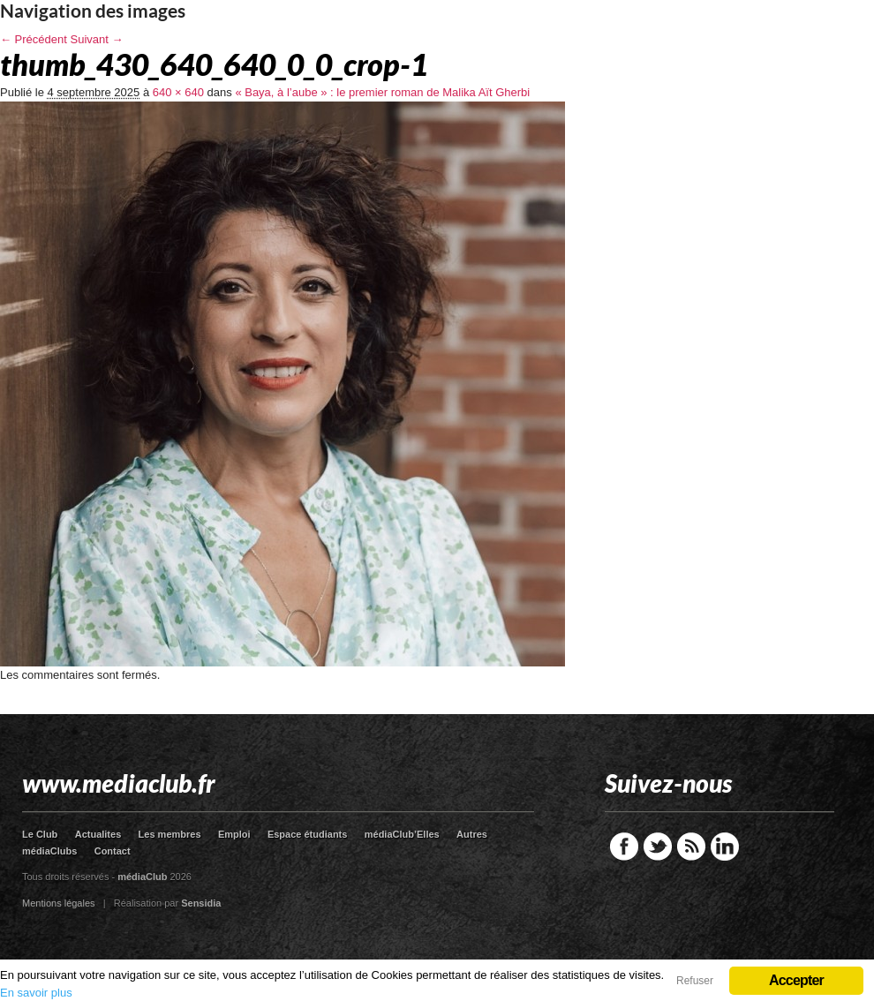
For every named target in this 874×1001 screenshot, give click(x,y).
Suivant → (97, 39)
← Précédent (33, 39)
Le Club (39, 834)
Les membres (170, 834)
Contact (112, 851)
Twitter (658, 846)
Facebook (624, 846)
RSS (691, 846)
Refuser (694, 981)
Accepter (796, 980)
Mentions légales (58, 903)
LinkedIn (725, 846)
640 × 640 (178, 92)
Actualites (98, 834)
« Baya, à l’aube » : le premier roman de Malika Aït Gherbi (382, 92)
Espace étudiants (307, 834)
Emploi (234, 834)
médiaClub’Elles (402, 834)
